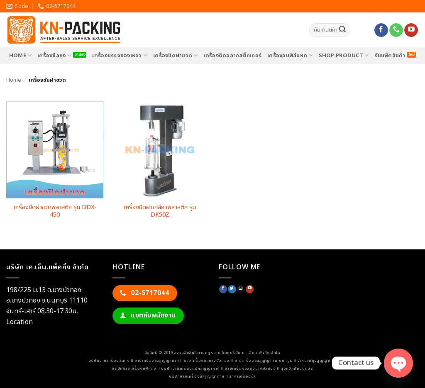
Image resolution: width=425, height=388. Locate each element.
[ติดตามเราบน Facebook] (381, 30)
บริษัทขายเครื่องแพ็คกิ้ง (134, 368)
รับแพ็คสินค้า (389, 55)
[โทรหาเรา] (396, 30)
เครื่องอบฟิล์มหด (290, 55)
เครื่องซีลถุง (54, 55)
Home (13, 80)
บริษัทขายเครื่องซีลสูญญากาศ (197, 376)
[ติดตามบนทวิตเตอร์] (232, 289)
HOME (20, 55)
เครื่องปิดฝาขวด (175, 55)
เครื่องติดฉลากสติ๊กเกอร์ (233, 55)
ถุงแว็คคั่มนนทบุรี (297, 368)
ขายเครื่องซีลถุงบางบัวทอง (250, 368)
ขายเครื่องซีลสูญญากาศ (156, 361)
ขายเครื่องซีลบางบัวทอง (207, 361)
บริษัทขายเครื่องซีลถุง (109, 361)
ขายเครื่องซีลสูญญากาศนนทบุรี (263, 361)
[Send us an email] (240, 289)
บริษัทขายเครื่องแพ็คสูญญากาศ (190, 368)
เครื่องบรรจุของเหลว (119, 55)
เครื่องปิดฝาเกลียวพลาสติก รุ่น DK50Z (160, 211)
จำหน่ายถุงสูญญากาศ (317, 361)
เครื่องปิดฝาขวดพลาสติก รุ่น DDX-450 (54, 211)
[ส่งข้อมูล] (342, 30)
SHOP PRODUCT (344, 55)
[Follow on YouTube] (411, 30)
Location (19, 322)
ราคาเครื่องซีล (242, 376)
